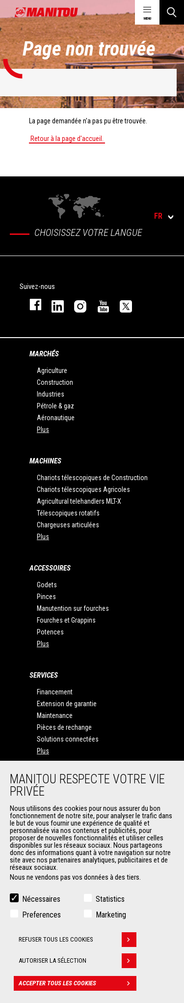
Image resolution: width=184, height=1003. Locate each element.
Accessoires (50, 568)
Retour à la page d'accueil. (67, 139)
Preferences (41, 919)
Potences (50, 632)
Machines (45, 461)
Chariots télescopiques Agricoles (83, 489)
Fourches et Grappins (66, 620)
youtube (98, 304)
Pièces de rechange (64, 727)
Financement (55, 692)
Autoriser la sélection (77, 965)
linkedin (53, 304)
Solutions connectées (68, 739)
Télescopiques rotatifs (68, 513)
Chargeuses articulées (68, 525)
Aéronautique (56, 418)
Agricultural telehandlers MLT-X (79, 501)
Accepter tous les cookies (77, 988)
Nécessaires (41, 904)
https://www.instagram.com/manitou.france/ (75, 304)
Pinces (46, 597)
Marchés (44, 353)
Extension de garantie (67, 704)
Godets (47, 585)
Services (43, 675)
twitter (121, 304)
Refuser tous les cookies (77, 944)
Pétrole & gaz (55, 406)
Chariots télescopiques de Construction (92, 478)
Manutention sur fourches (73, 608)
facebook (31, 304)
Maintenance (55, 715)
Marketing (111, 919)
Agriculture (52, 370)
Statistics (110, 904)
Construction (55, 382)
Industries (50, 394)
